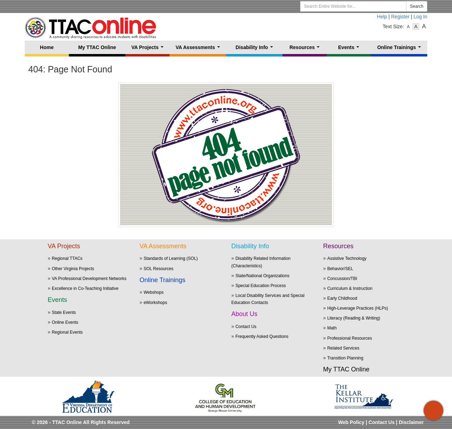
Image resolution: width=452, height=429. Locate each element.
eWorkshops (155, 302)
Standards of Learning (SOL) (171, 258)
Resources (306, 49)
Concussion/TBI (342, 278)
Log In (420, 16)
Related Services (343, 348)
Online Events (65, 322)
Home (47, 47)
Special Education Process (261, 285)
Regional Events (67, 332)
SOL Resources (158, 268)
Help (382, 16)
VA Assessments (199, 49)
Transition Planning (345, 358)
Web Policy (351, 422)
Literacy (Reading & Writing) (353, 318)
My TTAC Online (97, 47)
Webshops (153, 292)
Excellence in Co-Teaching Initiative (85, 288)
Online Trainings (400, 49)
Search (416, 6)
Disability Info (255, 49)
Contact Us (246, 326)
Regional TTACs (67, 258)
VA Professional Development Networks (89, 278)
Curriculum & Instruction (350, 288)
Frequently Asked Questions (262, 336)
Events (350, 49)
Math (332, 328)
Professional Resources (349, 338)
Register (400, 16)
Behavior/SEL (340, 268)
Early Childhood (342, 298)
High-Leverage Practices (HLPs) (357, 308)
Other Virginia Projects (73, 268)
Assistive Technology (347, 258)
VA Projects (148, 49)
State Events (64, 312)
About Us (244, 313)
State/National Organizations (263, 275)
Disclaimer (411, 422)
